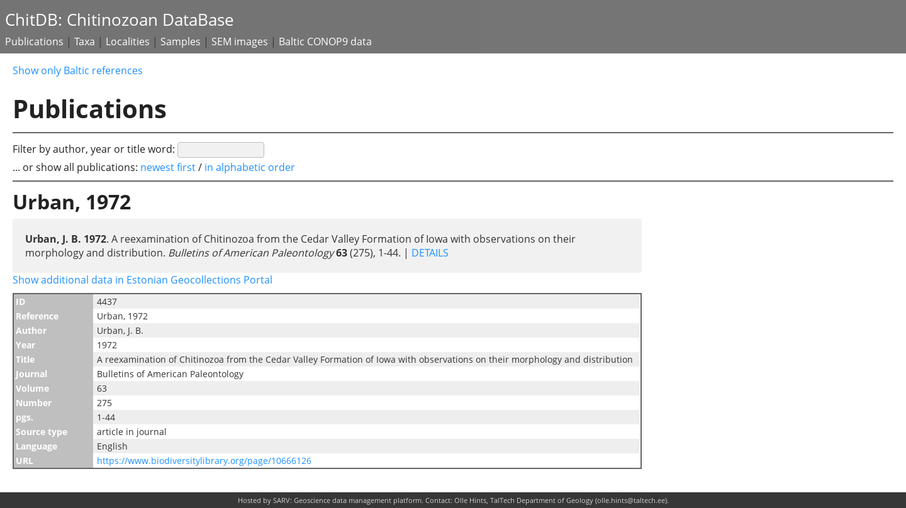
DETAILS (429, 253)
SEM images (239, 41)
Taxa (84, 41)
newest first (169, 167)
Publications (34, 41)
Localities (128, 41)
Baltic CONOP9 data (325, 41)
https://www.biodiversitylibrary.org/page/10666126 (204, 461)
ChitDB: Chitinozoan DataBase (119, 20)
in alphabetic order (249, 167)
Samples (180, 41)
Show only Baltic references (78, 70)
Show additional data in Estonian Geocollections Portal (142, 280)
